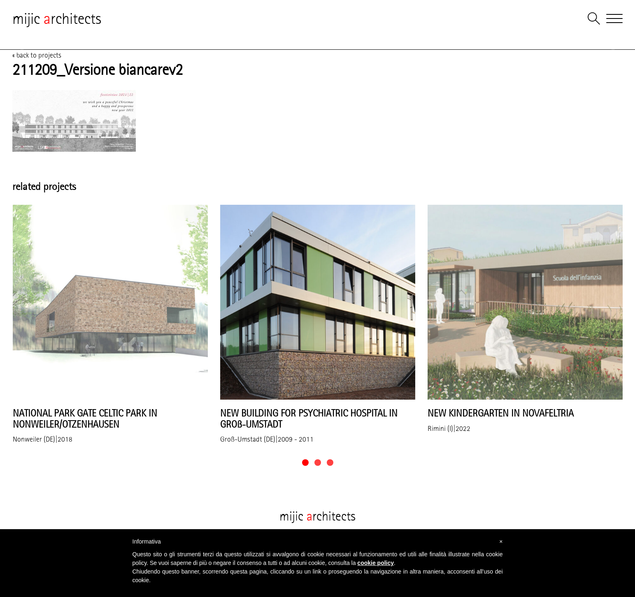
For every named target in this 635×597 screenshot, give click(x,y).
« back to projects (36, 55)
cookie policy (375, 563)
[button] (305, 462)
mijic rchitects (56, 18)
